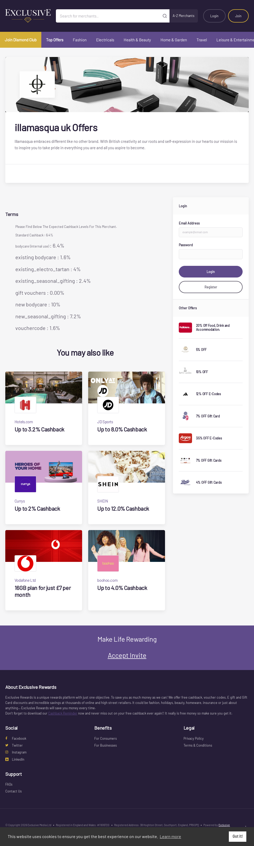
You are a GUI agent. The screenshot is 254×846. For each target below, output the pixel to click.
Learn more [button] (170, 836)
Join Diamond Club (21, 39)
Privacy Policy (194, 738)
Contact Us (13, 791)
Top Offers (54, 39)
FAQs (8, 784)
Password (186, 245)
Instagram (15, 752)
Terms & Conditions (198, 745)
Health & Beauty (137, 39)
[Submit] (164, 16)
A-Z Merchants (183, 16)
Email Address (189, 223)
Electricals (105, 39)
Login (214, 16)
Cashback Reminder (62, 713)
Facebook (15, 738)
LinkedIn (14, 759)
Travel (202, 39)
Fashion (80, 39)
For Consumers (105, 738)
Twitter (14, 745)
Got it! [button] (238, 836)
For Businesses (105, 745)
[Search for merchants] (108, 16)
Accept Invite (127, 655)
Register (210, 287)
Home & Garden (174, 39)
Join (238, 16)
